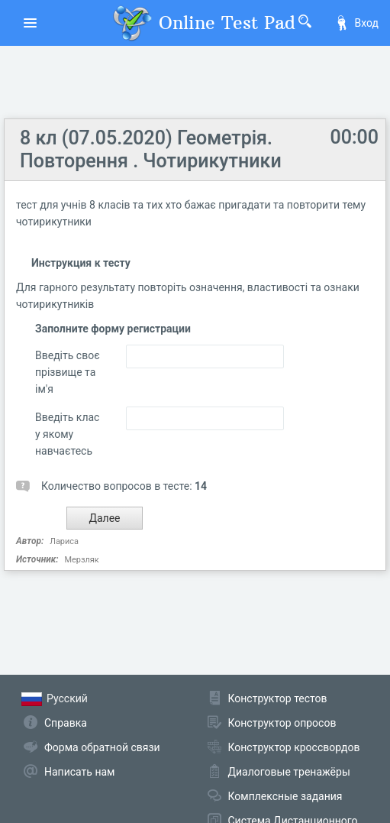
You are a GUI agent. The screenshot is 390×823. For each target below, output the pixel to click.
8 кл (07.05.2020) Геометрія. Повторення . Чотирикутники (151, 149)
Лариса (64, 541)
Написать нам (79, 772)
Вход (356, 23)
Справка (65, 723)
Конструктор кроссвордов (294, 747)
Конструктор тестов (277, 698)
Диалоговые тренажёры (289, 772)
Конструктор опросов (282, 723)
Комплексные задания (285, 796)
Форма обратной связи (102, 747)
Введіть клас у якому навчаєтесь (67, 434)
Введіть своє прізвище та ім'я (67, 372)
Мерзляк (81, 560)
